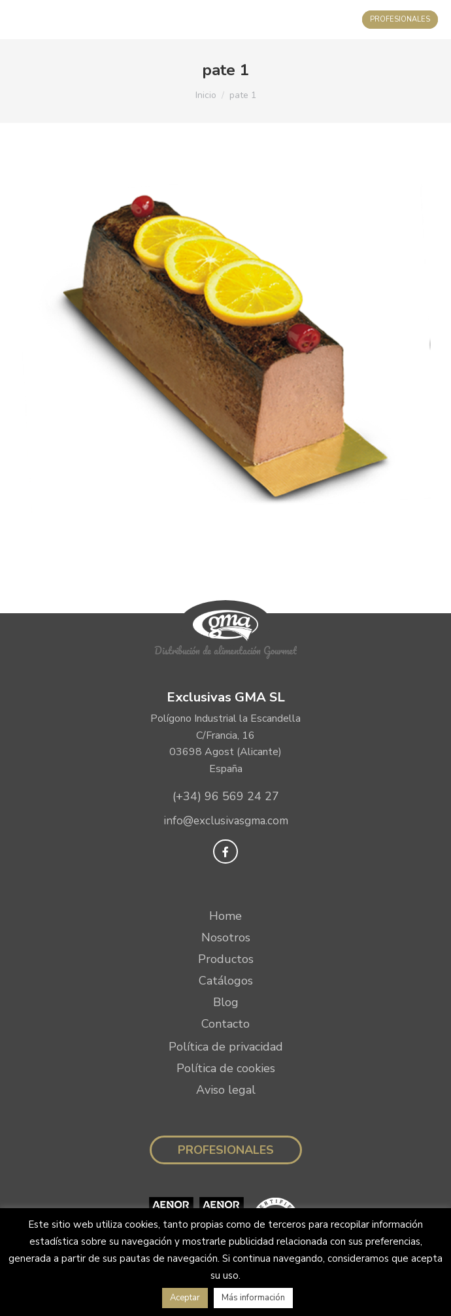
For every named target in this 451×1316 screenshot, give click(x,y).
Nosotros (225, 937)
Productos (226, 959)
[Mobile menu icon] (23, 20)
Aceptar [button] (185, 1298)
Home (225, 915)
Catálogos (226, 980)
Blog (226, 1002)
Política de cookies (225, 1068)
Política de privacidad (226, 1046)
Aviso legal (226, 1089)
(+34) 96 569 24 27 (226, 796)
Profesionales (226, 1150)
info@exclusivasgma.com (225, 820)
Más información (253, 1298)
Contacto (225, 1023)
